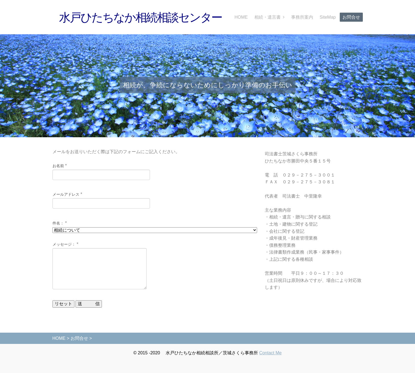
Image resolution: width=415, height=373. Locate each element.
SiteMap (328, 17)
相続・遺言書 (267, 17)
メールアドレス (65, 194)
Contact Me (270, 352)
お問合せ (351, 17)
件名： (58, 223)
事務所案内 (302, 17)
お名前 (58, 166)
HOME (241, 17)
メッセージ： (64, 244)
